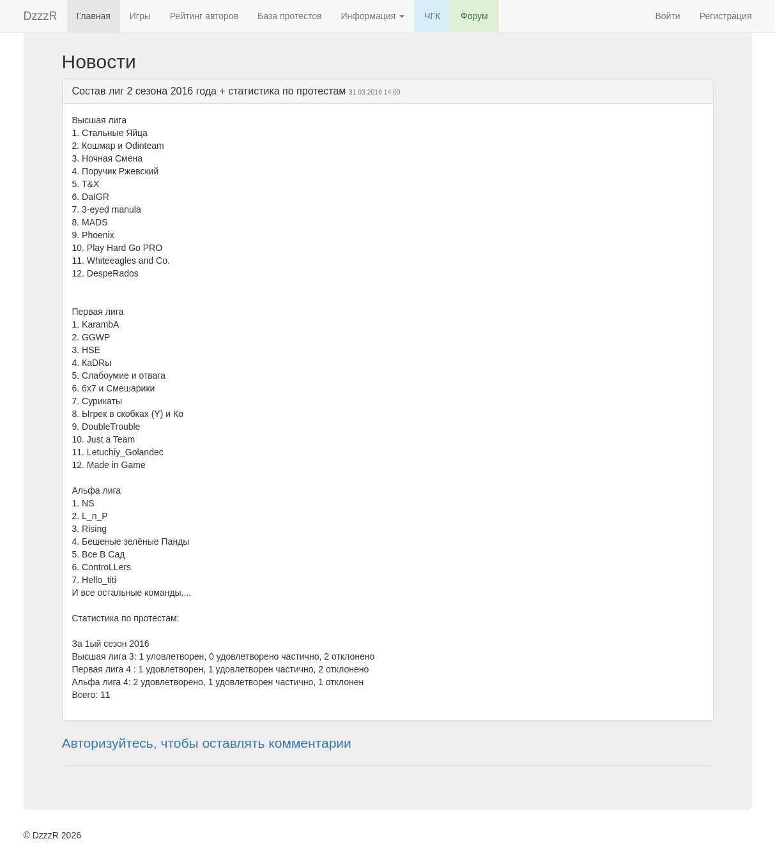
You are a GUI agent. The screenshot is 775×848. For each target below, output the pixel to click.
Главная (94, 16)
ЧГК (432, 16)
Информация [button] (372, 16)
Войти (667, 16)
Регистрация (726, 16)
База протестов (289, 16)
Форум (474, 16)
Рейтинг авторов (204, 16)
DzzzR (41, 16)
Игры (140, 16)
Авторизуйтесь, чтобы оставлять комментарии (206, 743)
